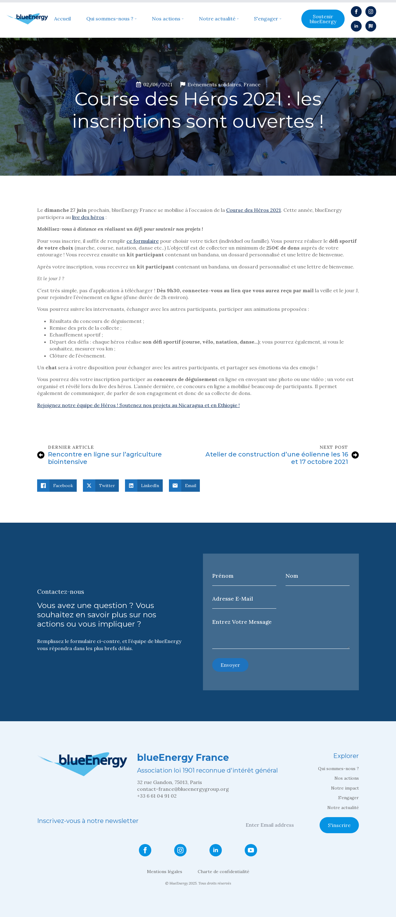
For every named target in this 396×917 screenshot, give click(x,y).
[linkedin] (356, 26)
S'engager (266, 19)
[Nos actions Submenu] (181, 19)
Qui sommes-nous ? (109, 19)
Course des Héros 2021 (253, 210)
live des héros (88, 217)
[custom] (370, 26)
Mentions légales (164, 871)
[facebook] (356, 11)
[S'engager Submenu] (279, 19)
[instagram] (370, 11)
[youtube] (251, 850)
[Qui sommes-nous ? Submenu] (134, 19)
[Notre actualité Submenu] (237, 19)
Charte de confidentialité (223, 871)
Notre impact (345, 788)
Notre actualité (217, 19)
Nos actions (166, 19)
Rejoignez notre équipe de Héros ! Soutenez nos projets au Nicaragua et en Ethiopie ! (138, 405)
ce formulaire (143, 241)
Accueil (62, 19)
